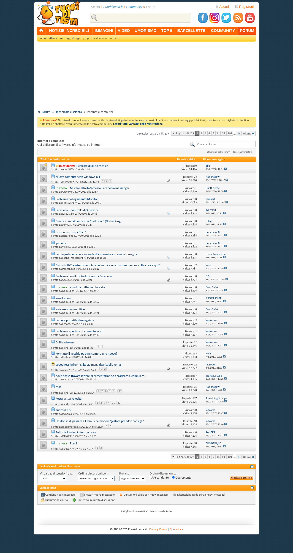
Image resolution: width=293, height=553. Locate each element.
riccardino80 (69, 235)
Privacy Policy (158, 529)
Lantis (65, 404)
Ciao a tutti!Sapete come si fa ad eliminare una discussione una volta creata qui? (108, 265)
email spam (63, 298)
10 (120, 391)
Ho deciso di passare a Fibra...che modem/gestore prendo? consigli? (100, 421)
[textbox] (226, 144)
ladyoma (67, 413)
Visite (192, 159)
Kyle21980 (68, 213)
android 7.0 (63, 410)
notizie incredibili (69, 30)
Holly (65, 357)
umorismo (145, 30)
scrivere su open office (70, 309)
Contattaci (176, 529)
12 (195, 342)
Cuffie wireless (65, 342)
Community (134, 7)
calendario (100, 38)
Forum (46, 112)
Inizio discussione (59, 159)
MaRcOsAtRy (69, 202)
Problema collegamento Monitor (77, 199)
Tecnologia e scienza (69, 112)
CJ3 (64, 279)
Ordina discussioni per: (93, 473)
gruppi (87, 38)
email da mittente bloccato (87, 287)
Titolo (44, 159)
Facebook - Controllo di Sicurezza (77, 210)
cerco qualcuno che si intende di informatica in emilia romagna (96, 254)
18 (195, 443)
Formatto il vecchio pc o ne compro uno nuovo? (86, 354)
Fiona (65, 347)
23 (195, 176)
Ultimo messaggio (214, 159)
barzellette (191, 30)
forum (247, 30)
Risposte (181, 159)
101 (230, 133)
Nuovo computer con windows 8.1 (78, 177)
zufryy (65, 224)
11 (218, 133)
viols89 (66, 246)
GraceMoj (67, 191)
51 (223, 133)
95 (195, 386)
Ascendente (159, 478)
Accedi (222, 6)
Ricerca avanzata (241, 151)
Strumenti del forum (217, 151)
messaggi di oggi (70, 38)
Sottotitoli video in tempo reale (76, 432)
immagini (104, 30)
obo (64, 169)
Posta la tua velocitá (68, 399)
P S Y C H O (68, 182)
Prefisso (124, 473)
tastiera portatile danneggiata (75, 320)
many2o (66, 370)
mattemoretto (70, 426)
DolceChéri (68, 290)
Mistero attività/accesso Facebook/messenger (99, 188)
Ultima (249, 133)
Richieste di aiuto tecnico (92, 166)
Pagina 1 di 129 (185, 133)
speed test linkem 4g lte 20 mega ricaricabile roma (88, 365)
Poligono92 (68, 268)
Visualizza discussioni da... (56, 473)
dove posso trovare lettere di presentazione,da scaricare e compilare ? (101, 376)
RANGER (67, 436)
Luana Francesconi (72, 257)
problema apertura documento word (79, 331)
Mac (58, 387)
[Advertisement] (146, 77)
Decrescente (181, 478)
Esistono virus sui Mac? (71, 232)
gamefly (61, 243)
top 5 (166, 30)
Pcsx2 (73, 443)
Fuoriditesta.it (113, 7)
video (124, 30)
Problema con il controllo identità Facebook (84, 276)
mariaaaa (67, 379)
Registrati (244, 6)
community (223, 30)
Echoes (66, 324)
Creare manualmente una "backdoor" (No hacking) (88, 221)
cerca (113, 38)
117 (195, 398)
